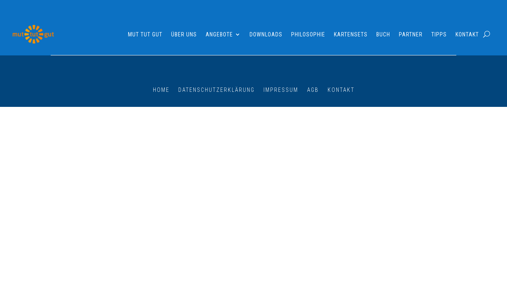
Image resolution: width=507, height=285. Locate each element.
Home (161, 90)
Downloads (266, 34)
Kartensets (351, 34)
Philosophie (308, 34)
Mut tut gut (145, 34)
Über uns (184, 34)
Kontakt (467, 34)
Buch (383, 34)
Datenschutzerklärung (216, 90)
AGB (313, 90)
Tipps (439, 34)
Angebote (219, 34)
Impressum (280, 90)
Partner (411, 34)
